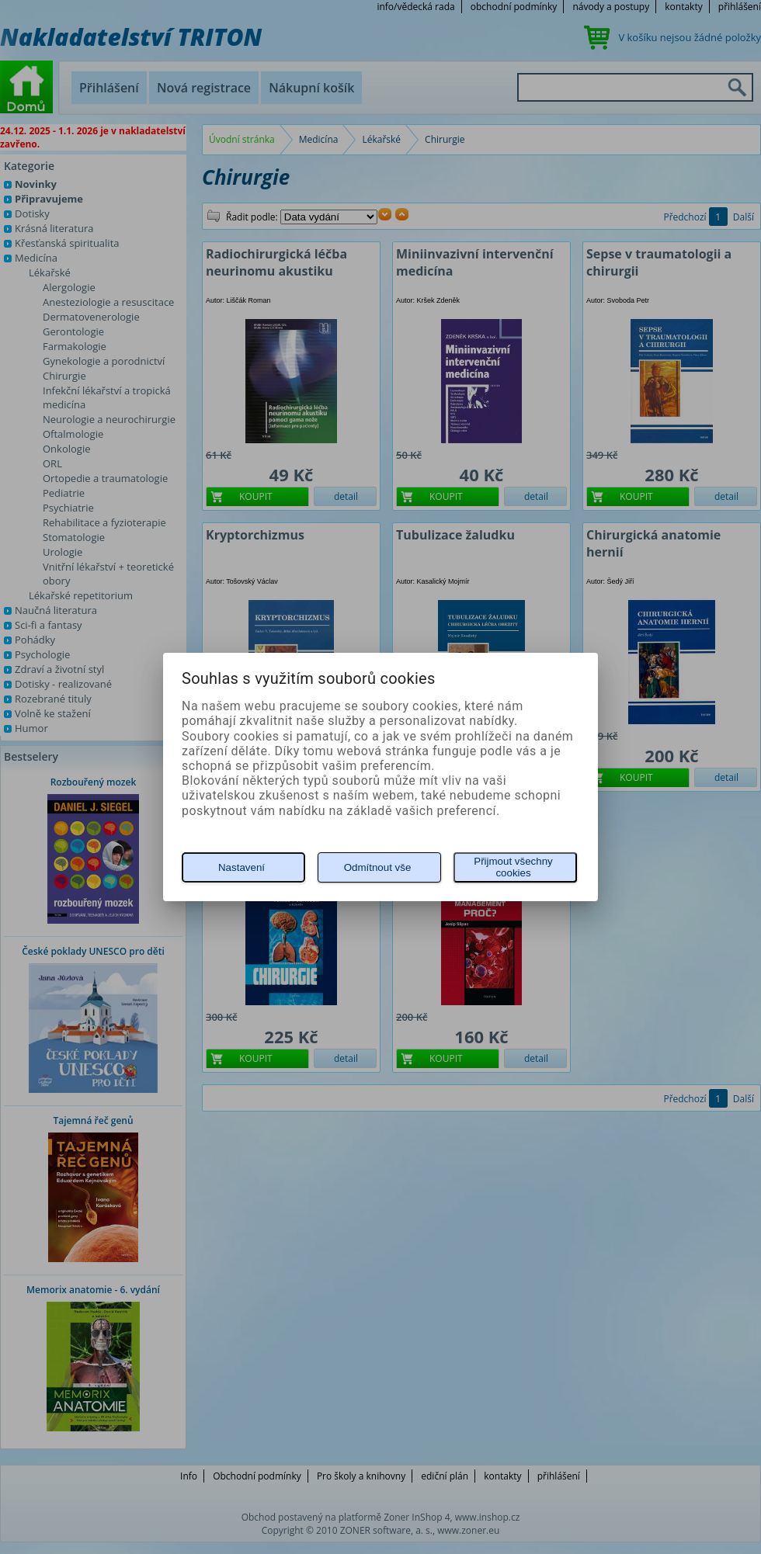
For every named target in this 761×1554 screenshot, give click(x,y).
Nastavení (241, 867)
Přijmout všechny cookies (513, 867)
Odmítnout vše (378, 867)
